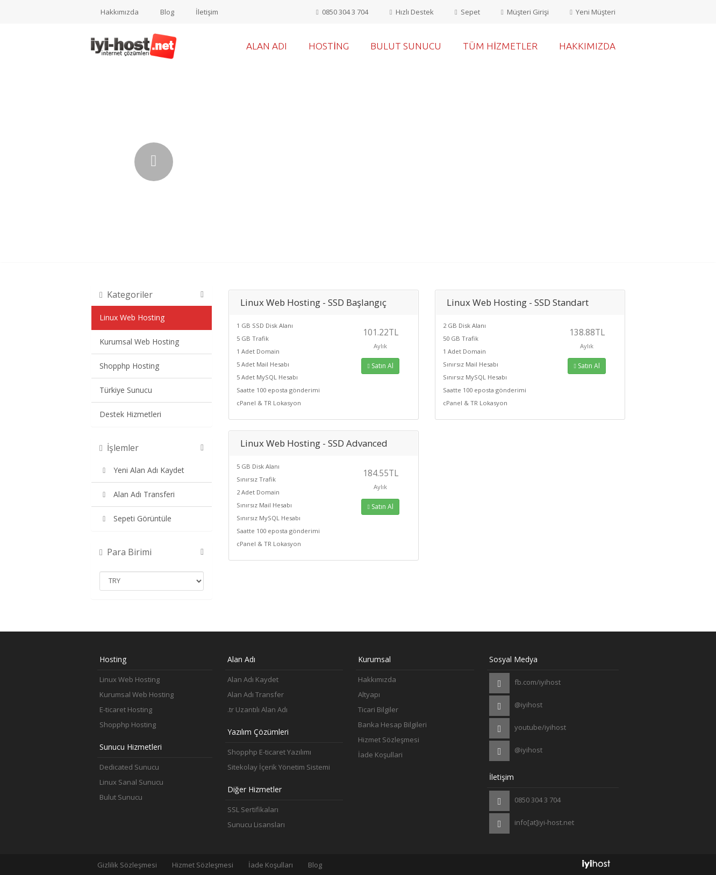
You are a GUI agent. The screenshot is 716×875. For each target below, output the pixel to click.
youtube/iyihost (527, 728)
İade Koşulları (270, 865)
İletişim (207, 12)
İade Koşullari (380, 754)
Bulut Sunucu (405, 46)
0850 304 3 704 (341, 12)
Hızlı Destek (411, 12)
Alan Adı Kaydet (252, 679)
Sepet (466, 12)
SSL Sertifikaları (252, 809)
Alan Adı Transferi (137, 494)
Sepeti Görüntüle (135, 518)
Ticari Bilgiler (378, 709)
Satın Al (380, 365)
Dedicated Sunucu (129, 767)
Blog (167, 12)
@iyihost (515, 705)
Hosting (329, 46)
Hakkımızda (120, 12)
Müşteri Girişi (525, 12)
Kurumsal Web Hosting (139, 341)
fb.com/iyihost (525, 683)
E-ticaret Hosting (125, 709)
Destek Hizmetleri (130, 414)
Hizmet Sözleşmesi (388, 739)
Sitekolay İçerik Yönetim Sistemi (278, 767)
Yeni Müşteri (592, 12)
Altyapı (369, 694)
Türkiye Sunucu (125, 390)
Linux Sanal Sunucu (131, 782)
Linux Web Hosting (131, 317)
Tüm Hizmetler (500, 46)
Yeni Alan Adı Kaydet (141, 470)
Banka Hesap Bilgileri (392, 724)
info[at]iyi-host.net (531, 823)
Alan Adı (266, 46)
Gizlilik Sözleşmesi (127, 865)
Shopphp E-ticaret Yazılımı (269, 752)
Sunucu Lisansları (256, 824)
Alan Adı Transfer (255, 694)
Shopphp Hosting (129, 366)
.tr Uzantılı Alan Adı (257, 709)
